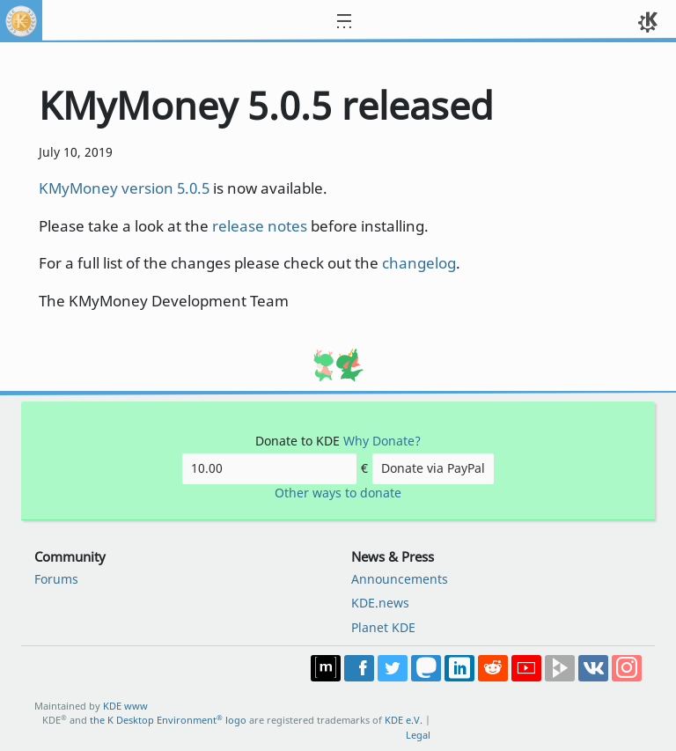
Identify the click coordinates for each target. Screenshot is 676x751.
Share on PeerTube (560, 668)
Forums (56, 579)
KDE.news (380, 602)
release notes (259, 226)
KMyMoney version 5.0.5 (124, 188)
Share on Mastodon (426, 668)
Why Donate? (382, 440)
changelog (419, 263)
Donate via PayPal (433, 468)
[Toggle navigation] (355, 21)
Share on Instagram (627, 668)
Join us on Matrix (326, 668)
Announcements (399, 579)
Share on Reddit (493, 668)
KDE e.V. (403, 719)
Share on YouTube (526, 668)
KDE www (125, 705)
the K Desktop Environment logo (168, 719)
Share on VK (593, 668)
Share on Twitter (393, 668)
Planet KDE (383, 627)
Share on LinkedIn (459, 668)
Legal (418, 734)
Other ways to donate (338, 492)
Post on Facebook (359, 668)
